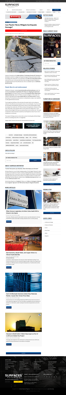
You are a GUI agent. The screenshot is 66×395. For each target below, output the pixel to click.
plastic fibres (15, 140)
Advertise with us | (33, 391)
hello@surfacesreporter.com (32, 177)
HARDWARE (56, 99)
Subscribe (55, 1)
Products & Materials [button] (30, 10)
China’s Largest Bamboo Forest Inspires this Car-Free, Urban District (52, 94)
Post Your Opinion (37, 369)
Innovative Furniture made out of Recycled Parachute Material (50, 179)
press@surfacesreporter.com (33, 376)
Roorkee (7, 143)
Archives (35, 363)
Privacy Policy (51, 366)
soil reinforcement (27, 143)
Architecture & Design (49, 222)
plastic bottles (9, 140)
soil (21, 143)
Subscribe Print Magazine (24, 369)
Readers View (36, 367)
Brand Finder (41, 12)
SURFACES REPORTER (10, 145)
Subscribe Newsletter (52, 361)
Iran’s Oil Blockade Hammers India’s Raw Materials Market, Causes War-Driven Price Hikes (21, 295)
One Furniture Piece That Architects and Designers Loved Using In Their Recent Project (52, 132)
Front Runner (22, 364)
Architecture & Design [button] (17, 10)
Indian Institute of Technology (18, 137)
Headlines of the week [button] (31, 12)
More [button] (54, 12)
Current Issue (36, 364)
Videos (48, 10)
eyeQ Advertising (51, 389)
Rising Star (47, 190)
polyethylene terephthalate (25, 140)
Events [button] (41, 10)
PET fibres (35, 137)
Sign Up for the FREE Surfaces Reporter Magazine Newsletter (26, 183)
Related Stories (49, 69)
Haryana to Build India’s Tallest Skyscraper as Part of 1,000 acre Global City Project (22, 335)
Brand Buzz (21, 361)
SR (32, 143)
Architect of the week (23, 363)
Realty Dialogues (22, 366)
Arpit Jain (11, 135)
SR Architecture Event (11, 12)
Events (46, 228)
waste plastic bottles (24, 145)
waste (17, 145)
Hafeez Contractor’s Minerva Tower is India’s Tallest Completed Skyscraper (52, 85)
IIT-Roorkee (8, 137)
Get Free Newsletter (45, 1)
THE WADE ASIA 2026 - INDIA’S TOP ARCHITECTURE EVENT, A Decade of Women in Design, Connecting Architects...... (52, 20)
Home (6, 22)
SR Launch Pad (21, 12)
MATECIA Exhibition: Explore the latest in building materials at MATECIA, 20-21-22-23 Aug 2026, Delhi (52, 25)
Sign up (40, 1)
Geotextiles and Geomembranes (30, 135)
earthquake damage (18, 135)
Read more (9, 221)
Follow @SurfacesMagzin (9, 153)
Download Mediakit (52, 367)
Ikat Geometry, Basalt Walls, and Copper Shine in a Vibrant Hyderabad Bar (21, 254)
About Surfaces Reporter (14, 166)
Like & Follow (10, 151)
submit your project (13, 178)
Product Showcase (37, 361)
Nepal (27, 137)
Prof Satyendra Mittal (37, 140)
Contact (58, 1)
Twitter (28, 181)
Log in (37, 1)
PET (30, 137)
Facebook (18, 181)
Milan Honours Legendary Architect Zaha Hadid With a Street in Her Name (22, 212)
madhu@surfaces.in (30, 383)
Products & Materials (49, 225)
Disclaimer (50, 364)
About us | (28, 391)
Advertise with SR (37, 366)
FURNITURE (47, 99)
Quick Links (47, 219)
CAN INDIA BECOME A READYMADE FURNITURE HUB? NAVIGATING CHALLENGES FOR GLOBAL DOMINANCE (51, 164)
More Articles (10, 188)
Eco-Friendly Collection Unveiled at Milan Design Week (52, 148)
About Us (21, 367)
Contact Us (50, 369)
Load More (23, 353)
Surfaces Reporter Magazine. (24, 389)
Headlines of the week (13, 22)
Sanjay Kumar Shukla (15, 143)
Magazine (57, 10)
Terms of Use (51, 363)
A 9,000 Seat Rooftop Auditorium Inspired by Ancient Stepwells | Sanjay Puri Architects (52, 89)
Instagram (34, 181)
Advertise (50, 1)
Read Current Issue (50, 31)
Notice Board (48, 15)
